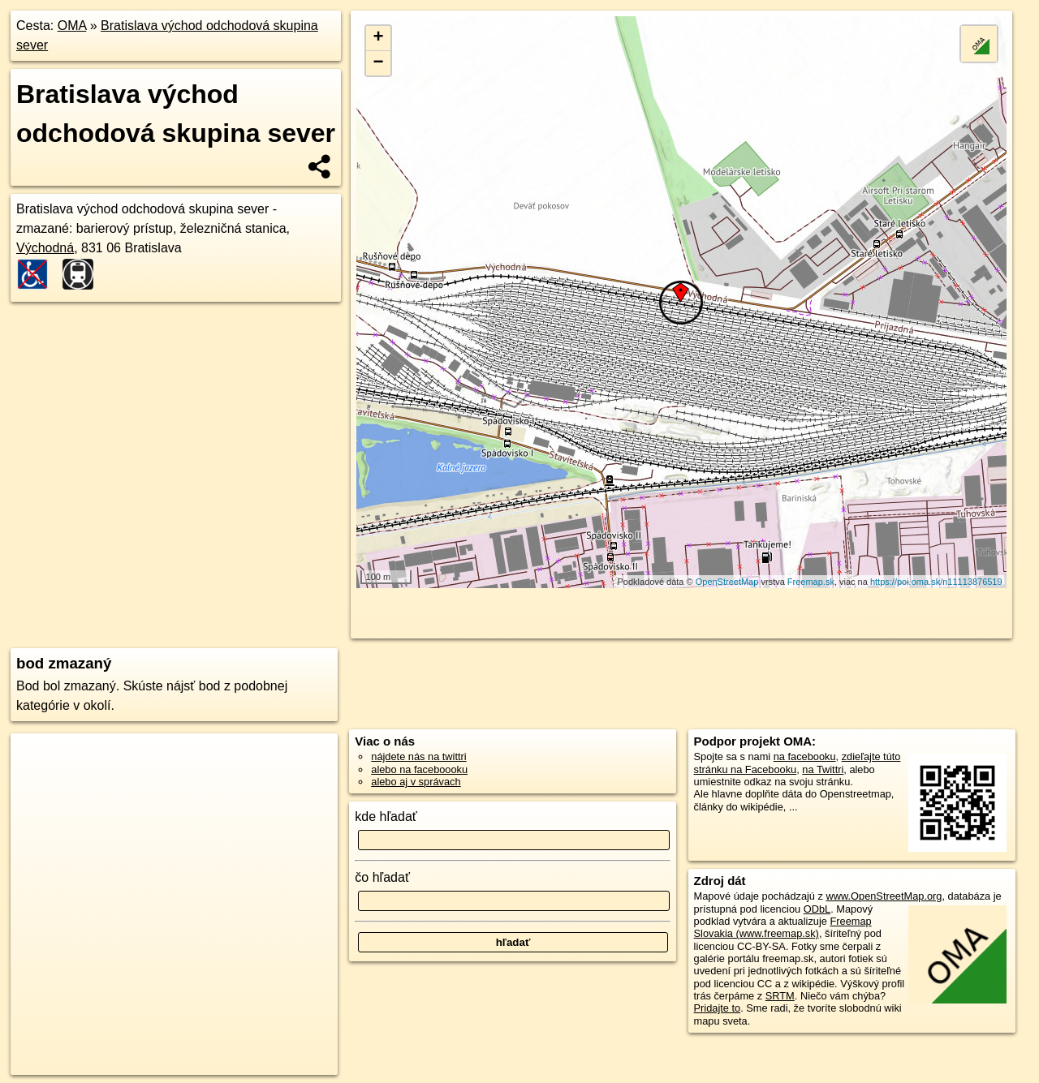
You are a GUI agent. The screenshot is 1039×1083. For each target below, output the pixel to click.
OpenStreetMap (727, 582)
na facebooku (805, 756)
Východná (45, 248)
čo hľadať (382, 877)
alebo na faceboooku (419, 769)
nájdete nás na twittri (418, 756)
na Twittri (822, 769)
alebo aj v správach (415, 782)
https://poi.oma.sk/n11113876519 (936, 582)
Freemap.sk (810, 582)
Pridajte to (717, 1008)
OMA (72, 25)
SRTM (780, 996)
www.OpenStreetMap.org (884, 896)
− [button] (378, 63)
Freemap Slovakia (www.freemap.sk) (783, 927)
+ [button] (378, 38)
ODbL (817, 909)
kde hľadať (386, 816)
